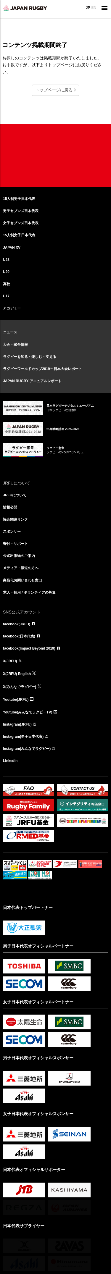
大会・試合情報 (15, 345)
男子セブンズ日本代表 (20, 211)
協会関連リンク (15, 519)
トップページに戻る (54, 90)
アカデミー (12, 308)
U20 (6, 272)
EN (93, 8)
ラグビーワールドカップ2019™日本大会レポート (42, 369)
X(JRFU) (10, 661)
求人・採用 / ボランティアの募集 (29, 592)
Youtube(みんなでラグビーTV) (27, 712)
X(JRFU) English (17, 674)
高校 (6, 284)
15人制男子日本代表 (19, 199)
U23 (6, 260)
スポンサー (12, 531)
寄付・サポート (15, 544)
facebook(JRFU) (16, 624)
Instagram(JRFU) (17, 724)
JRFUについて (14, 495)
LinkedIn (10, 761)
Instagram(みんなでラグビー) (27, 749)
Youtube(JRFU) (15, 699)
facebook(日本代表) (19, 636)
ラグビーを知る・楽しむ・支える (29, 357)
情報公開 (10, 507)
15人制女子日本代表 (19, 235)
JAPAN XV (11, 248)
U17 (6, 296)
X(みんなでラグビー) (19, 687)
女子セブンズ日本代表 (20, 223)
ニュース (10, 332)
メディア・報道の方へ (20, 568)
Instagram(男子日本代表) (23, 736)
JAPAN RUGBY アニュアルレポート (32, 381)
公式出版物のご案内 (19, 556)
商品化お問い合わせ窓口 (22, 580)
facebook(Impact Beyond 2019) (29, 648)
